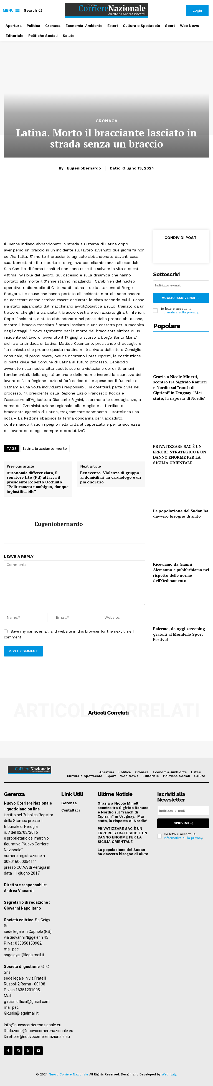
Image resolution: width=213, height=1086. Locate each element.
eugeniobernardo (84, 168)
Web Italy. (169, 1074)
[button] (34, 10)
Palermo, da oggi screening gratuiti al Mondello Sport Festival (179, 634)
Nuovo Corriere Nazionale (68, 1074)
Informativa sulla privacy (179, 312)
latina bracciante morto (45, 448)
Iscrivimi (183, 823)
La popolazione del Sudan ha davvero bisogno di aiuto (180, 513)
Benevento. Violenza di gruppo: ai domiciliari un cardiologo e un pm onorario (110, 478)
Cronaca (107, 121)
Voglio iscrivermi (181, 298)
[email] (181, 285)
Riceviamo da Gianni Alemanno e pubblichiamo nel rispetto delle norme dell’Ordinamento (181, 572)
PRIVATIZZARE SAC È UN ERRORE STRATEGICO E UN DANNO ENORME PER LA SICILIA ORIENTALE (179, 454)
